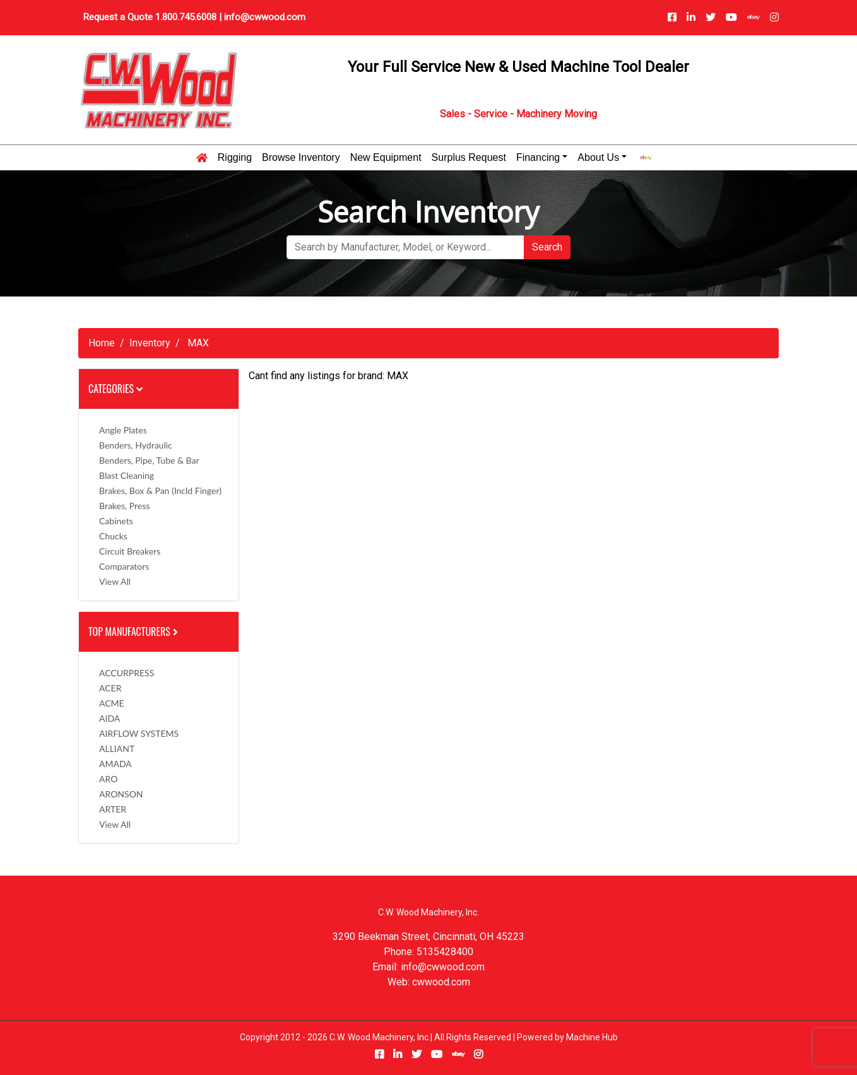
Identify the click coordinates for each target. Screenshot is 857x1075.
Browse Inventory (301, 158)
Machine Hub (592, 1037)
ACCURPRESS (126, 672)
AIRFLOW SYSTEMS (139, 733)
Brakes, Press (124, 505)
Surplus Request (469, 158)
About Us (598, 158)
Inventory (149, 343)
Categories (115, 388)
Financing (538, 158)
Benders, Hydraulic (135, 445)
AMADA (115, 763)
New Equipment (386, 158)
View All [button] (115, 581)
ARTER (112, 809)
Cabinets (116, 520)
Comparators (124, 566)
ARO (108, 778)
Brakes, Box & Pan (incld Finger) (160, 490)
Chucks (113, 536)
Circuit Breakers (129, 551)
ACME (111, 703)
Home (101, 343)
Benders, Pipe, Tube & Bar (149, 460)
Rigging (235, 158)
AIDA (109, 718)
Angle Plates (123, 430)
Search (547, 247)
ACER (110, 688)
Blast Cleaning (126, 475)
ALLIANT (116, 748)
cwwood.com (441, 982)
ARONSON (121, 794)
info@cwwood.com (264, 17)
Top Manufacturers (134, 631)
